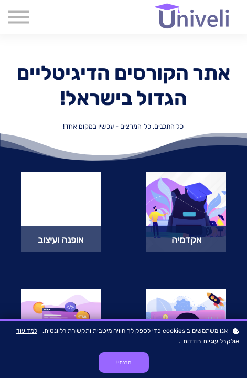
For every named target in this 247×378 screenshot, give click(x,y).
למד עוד (26, 330)
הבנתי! (123, 362)
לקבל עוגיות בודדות (208, 341)
